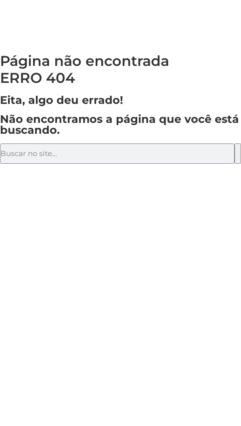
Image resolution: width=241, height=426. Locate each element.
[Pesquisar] (238, 153)
